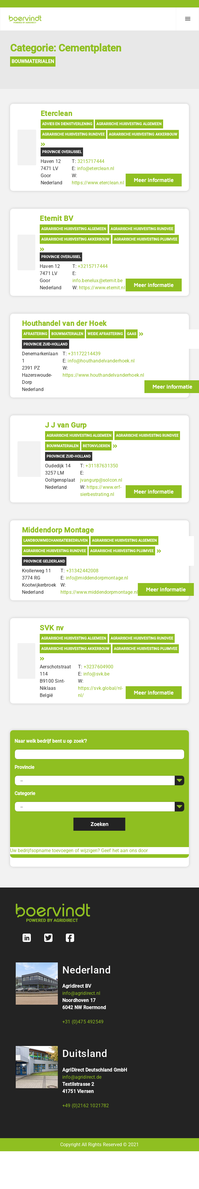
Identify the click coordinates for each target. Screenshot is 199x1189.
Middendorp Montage (58, 530)
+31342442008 (82, 571)
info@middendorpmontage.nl (97, 578)
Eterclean (56, 113)
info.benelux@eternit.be (97, 280)
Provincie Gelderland (44, 561)
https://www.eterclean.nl (98, 183)
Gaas (131, 334)
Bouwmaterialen (33, 61)
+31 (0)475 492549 (83, 1022)
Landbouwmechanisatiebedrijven (55, 540)
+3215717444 (93, 266)
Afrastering (35, 334)
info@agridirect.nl (81, 993)
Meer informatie (153, 180)
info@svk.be (96, 674)
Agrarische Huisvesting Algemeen (128, 124)
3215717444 (91, 161)
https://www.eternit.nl (102, 287)
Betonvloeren (96, 446)
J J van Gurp (66, 425)
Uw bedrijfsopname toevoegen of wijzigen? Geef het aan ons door (79, 850)
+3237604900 (99, 667)
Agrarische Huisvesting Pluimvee (145, 239)
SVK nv (52, 628)
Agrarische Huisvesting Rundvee (73, 134)
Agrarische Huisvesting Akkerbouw (143, 134)
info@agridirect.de (81, 1077)
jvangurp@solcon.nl (101, 480)
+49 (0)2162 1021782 (85, 1105)
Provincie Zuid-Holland (45, 344)
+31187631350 (101, 466)
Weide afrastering (105, 334)
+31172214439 (84, 353)
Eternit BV (56, 218)
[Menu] (187, 19)
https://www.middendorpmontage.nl (99, 592)
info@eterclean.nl (95, 168)
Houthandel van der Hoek (64, 323)
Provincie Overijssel (62, 152)
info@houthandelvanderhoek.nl (101, 361)
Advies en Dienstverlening (67, 124)
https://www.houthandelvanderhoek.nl (103, 375)
